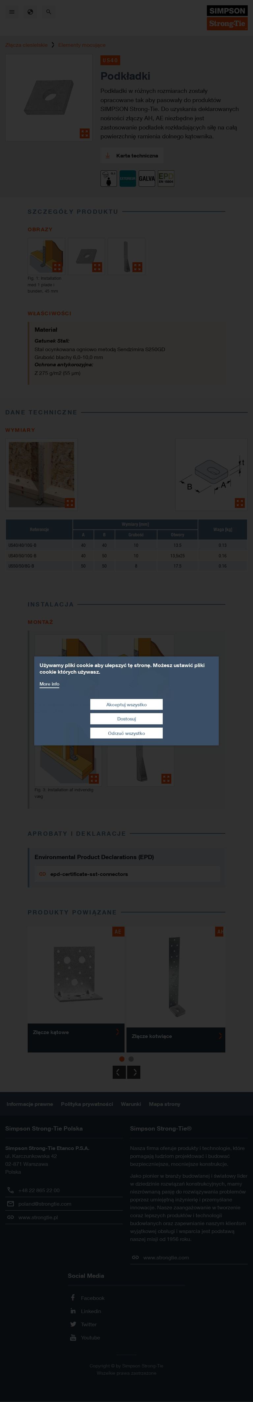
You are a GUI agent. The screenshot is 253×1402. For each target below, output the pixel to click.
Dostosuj (126, 718)
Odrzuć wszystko (126, 733)
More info (49, 684)
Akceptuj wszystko (126, 704)
